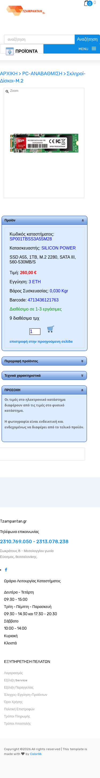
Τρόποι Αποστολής (17, 724)
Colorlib (36, 754)
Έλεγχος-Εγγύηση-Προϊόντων (25, 695)
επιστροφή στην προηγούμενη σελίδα (41, 341)
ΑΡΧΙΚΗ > (11, 74)
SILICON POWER (58, 248)
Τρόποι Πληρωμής (17, 716)
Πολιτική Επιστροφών (19, 709)
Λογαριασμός (13, 673)
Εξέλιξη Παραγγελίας (19, 687)
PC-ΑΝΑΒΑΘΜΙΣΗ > (44, 74)
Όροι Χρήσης (13, 702)
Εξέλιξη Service (15, 680)
